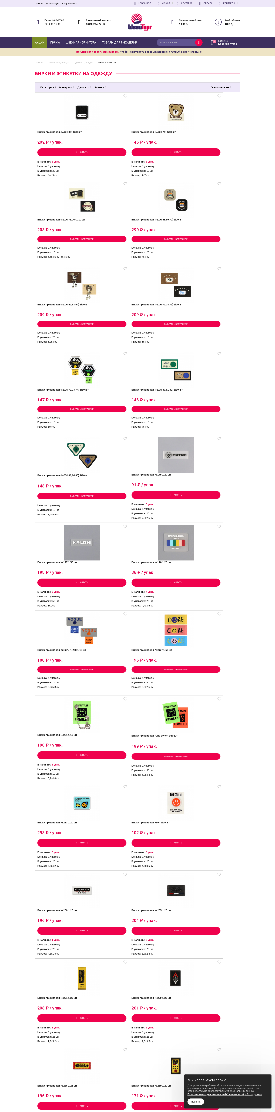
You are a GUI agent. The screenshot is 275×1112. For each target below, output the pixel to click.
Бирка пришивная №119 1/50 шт (60, 989)
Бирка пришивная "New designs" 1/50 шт (159, 989)
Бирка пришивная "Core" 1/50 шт (109, 423)
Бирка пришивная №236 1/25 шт (163, 611)
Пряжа (55, 42)
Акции (40, 42)
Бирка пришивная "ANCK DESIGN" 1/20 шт (212, 706)
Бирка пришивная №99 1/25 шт (213, 894)
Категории (48, 87)
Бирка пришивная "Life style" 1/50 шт (210, 423)
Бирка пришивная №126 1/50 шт (214, 800)
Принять (196, 1101)
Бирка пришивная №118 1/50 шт (112, 989)
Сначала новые (220, 87)
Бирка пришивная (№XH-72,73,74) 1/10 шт (160, 235)
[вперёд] (170, 1048)
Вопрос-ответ (69, 3)
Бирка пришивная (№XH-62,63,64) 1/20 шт (57, 235)
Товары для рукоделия (120, 42)
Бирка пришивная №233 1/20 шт (60, 517)
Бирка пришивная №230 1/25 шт (112, 611)
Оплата (205, 3)
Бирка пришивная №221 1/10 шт (163, 422)
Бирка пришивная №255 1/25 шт (214, 517)
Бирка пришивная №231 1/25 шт (60, 611)
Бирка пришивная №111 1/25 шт (112, 894)
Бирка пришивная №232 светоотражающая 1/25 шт (212, 989)
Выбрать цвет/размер (163, 160)
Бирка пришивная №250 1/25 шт (163, 517)
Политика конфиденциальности (143, 1099)
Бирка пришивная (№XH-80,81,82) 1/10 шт (211, 235)
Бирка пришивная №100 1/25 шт (112, 706)
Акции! (163, 3)
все (158, 1048)
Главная (39, 3)
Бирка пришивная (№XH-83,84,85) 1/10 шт (57, 328)
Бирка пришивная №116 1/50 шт (163, 894)
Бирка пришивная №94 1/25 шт (111, 517)
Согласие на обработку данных (244, 1094)
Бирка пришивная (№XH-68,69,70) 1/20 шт (211, 140)
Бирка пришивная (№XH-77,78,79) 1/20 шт (109, 235)
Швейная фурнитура (81, 42)
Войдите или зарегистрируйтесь (97, 51)
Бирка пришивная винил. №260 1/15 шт (58, 423)
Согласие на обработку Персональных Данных (151, 1102)
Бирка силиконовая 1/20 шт (59, 892)
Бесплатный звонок (98, 20)
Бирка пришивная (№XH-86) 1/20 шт (59, 140)
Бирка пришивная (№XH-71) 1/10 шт (111, 140)
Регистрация (52, 3)
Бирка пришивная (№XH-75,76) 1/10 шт (160, 140)
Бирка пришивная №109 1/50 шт (112, 800)
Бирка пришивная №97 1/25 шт (162, 706)
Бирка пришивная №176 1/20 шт (214, 328)
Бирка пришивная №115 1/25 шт (163, 800)
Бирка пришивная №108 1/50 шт (60, 706)
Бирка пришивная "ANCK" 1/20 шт (58, 800)
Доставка (184, 3)
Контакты (226, 3)
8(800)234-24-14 (95, 24)
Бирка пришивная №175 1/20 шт (112, 328)
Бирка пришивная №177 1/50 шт (163, 328)
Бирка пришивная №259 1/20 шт (214, 611)
